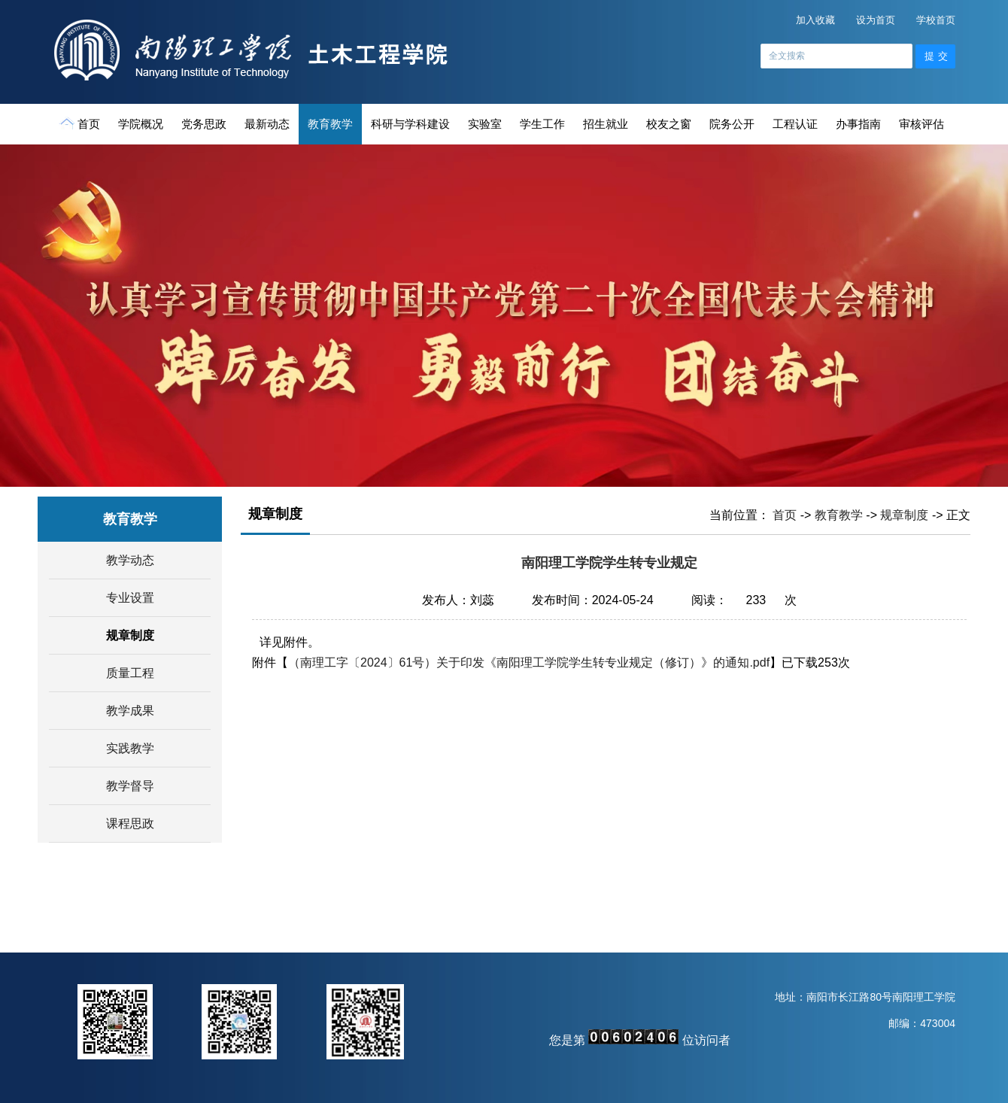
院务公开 (731, 123)
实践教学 (130, 748)
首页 (81, 123)
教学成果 (130, 710)
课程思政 (130, 823)
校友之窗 (668, 123)
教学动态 (130, 560)
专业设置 (130, 597)
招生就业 (605, 123)
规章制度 (130, 635)
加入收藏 (815, 20)
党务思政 (203, 123)
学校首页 (935, 20)
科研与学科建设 (410, 123)
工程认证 (795, 123)
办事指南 (858, 123)
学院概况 (140, 123)
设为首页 (875, 20)
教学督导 (130, 785)
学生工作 (542, 123)
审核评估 (921, 123)
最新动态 (267, 123)
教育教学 (330, 123)
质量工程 (130, 673)
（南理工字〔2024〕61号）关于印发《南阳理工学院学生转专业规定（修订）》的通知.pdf (529, 662)
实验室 (485, 123)
